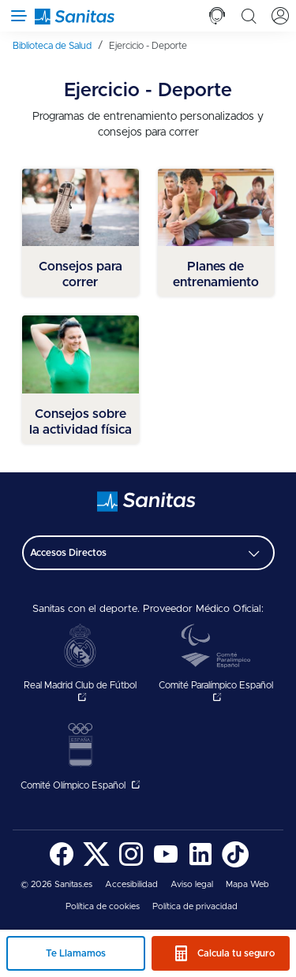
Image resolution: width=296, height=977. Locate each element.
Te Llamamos (76, 953)
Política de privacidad (195, 906)
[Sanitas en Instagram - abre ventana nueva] (131, 865)
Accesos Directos (68, 552)
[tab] (217, 16)
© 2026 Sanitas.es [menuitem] (56, 884)
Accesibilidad (131, 884)
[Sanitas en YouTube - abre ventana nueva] (166, 865)
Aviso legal (191, 884)
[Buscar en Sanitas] (248, 16)
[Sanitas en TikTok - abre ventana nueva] (235, 865)
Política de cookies (103, 906)
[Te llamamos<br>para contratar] (217, 16)
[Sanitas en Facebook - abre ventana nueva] (61, 865)
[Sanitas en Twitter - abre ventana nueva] (96, 865)
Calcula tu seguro (236, 953)
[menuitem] (58, 46)
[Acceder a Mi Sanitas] (280, 16)
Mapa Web (247, 884)
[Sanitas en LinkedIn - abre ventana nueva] (200, 865)
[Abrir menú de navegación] (16, 16)
